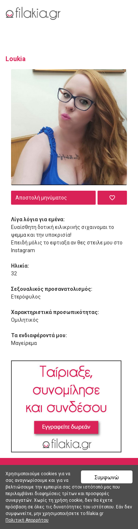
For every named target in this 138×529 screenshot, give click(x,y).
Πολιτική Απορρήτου (27, 520)
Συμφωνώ (107, 477)
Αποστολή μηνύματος (41, 198)
